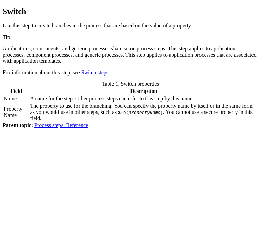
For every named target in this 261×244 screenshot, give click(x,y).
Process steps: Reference (61, 125)
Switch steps (94, 72)
